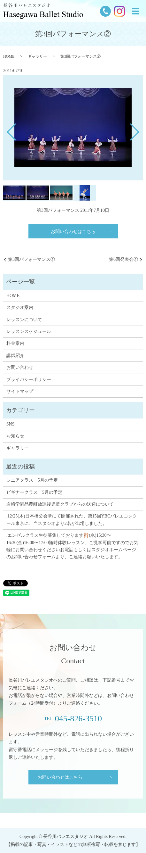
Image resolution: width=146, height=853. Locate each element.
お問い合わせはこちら (73, 231)
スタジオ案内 (19, 307)
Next (140, 129)
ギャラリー (37, 56)
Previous (6, 129)
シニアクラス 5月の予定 (32, 480)
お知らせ (15, 436)
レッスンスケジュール (28, 331)
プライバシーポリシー (28, 379)
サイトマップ (19, 391)
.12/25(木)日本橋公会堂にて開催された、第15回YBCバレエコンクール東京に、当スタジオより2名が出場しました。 (71, 520)
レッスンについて (24, 319)
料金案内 (15, 343)
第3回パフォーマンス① (31, 259)
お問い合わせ (19, 367)
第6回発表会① (123, 259)
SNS (10, 424)
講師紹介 (15, 355)
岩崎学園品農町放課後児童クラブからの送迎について (60, 504)
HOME (8, 56)
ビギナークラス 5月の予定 (34, 492)
